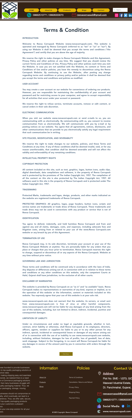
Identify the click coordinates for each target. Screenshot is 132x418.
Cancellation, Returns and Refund (80, 382)
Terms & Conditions (76, 377)
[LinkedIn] (130, 15)
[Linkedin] (128, 406)
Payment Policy (74, 398)
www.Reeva (89, 229)
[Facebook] (123, 406)
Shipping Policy (74, 392)
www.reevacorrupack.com (78, 44)
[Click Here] (66, 354)
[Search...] (120, 10)
